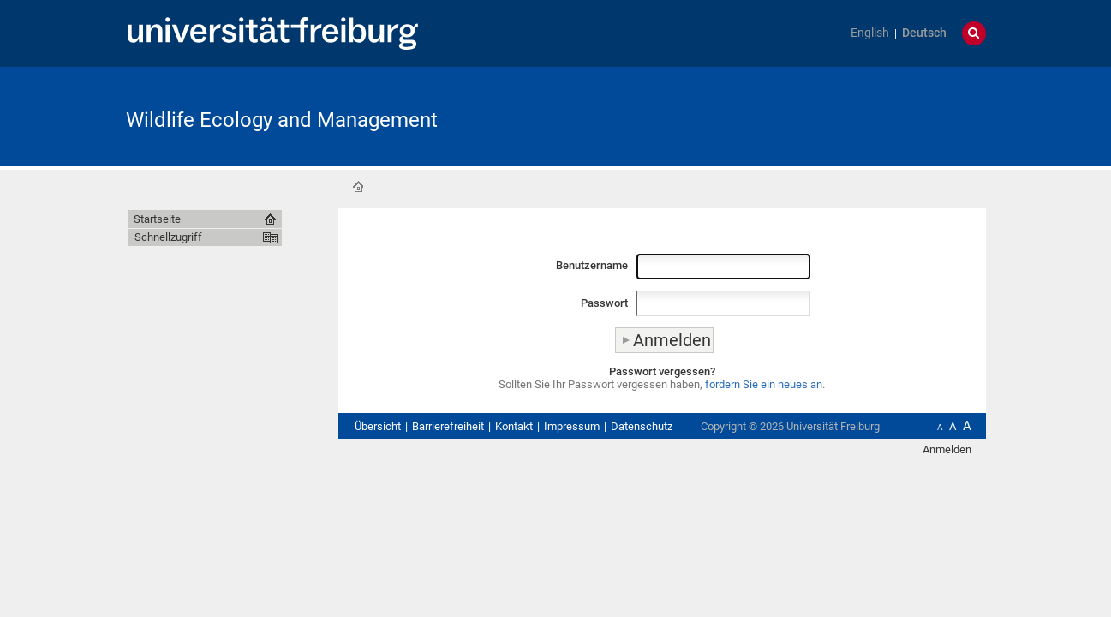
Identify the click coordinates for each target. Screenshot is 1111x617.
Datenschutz (641, 426)
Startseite (358, 187)
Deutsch (924, 33)
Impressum (572, 426)
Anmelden (947, 449)
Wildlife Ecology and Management (282, 120)
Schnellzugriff (168, 237)
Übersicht (378, 426)
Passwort (604, 303)
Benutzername (592, 265)
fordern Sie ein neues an (763, 384)
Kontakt (514, 426)
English (870, 33)
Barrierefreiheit (448, 426)
